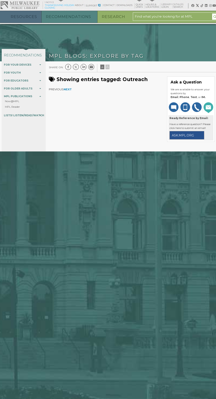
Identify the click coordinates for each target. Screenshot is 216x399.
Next (68, 89)
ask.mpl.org (183, 135)
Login (166, 7)
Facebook (68, 67)
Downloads (124, 5)
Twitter (76, 67)
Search (179, 6)
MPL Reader (12, 106)
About (79, 5)
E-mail (91, 67)
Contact (109, 5)
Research (113, 16)
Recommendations (68, 16)
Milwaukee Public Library (19, 5)
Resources (24, 16)
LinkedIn (84, 67)
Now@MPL (12, 101)
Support (91, 5)
